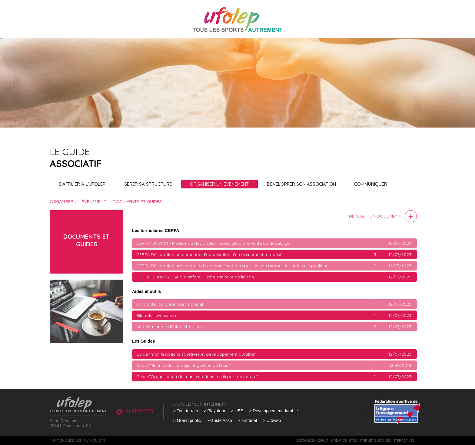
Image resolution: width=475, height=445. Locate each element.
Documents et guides (137, 201)
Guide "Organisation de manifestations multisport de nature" (197, 376)
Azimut (322, 440)
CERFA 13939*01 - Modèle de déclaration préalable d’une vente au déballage (213, 243)
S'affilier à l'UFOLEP (82, 184)
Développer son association (301, 184)
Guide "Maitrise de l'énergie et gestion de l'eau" (183, 365)
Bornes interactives (396, 440)
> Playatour (214, 410)
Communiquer (370, 184)
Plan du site (94, 440)
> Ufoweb (272, 420)
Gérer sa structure (148, 184)
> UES (237, 410)
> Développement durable (273, 410)
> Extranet (247, 420)
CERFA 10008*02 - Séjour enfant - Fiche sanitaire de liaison (195, 277)
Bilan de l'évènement (157, 315)
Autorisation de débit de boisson (169, 326)
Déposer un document (375, 216)
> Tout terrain (185, 410)
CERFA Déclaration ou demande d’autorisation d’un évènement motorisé (209, 254)
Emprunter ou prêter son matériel (169, 304)
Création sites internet (352, 440)
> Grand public (187, 420)
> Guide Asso (219, 420)
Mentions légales (65, 440)
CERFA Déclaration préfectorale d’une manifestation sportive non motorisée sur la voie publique (232, 265)
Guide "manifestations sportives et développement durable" (196, 354)
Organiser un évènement (219, 184)
